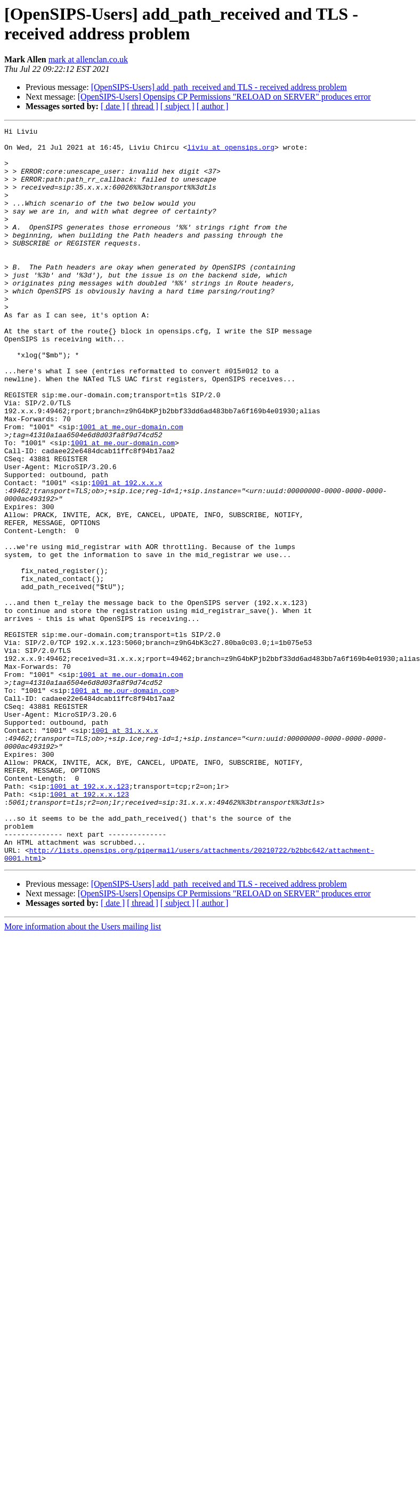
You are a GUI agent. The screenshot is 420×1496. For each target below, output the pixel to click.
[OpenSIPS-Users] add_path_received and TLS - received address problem (219, 87)
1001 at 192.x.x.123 (89, 918)
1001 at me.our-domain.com (131, 487)
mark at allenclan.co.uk (88, 59)
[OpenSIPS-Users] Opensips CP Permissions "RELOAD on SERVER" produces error (224, 96)
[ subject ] (177, 106)
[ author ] (213, 106)
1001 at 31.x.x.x (125, 851)
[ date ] (113, 106)
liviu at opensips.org (230, 152)
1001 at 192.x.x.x (127, 554)
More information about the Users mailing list (82, 1073)
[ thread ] (142, 106)
